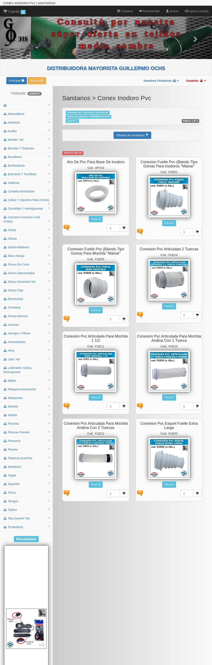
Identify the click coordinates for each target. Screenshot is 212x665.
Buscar (36, 80)
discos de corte (26, 264)
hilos (26, 350)
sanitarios (26, 466)
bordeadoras (26, 165)
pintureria (26, 441)
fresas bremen (26, 316)
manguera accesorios (26, 389)
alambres (26, 122)
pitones (26, 449)
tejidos (26, 509)
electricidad (26, 299)
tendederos (26, 527)
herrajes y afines (26, 333)
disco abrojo (26, 256)
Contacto (125, 11)
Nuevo (172, 11)
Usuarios (196, 80)
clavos (26, 238)
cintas (26, 230)
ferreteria (26, 307)
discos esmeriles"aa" (26, 281)
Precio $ (95, 219)
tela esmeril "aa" (26, 518)
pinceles (26, 423)
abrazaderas (26, 114)
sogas (26, 475)
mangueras (26, 398)
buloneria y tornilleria (26, 174)
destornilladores (26, 247)
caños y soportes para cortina (26, 201)
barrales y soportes (26, 148)
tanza (26, 492)
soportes (26, 484)
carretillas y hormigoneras (26, 208)
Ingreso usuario (197, 11)
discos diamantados (26, 273)
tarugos (26, 501)
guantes (26, 324)
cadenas (26, 182)
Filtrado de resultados (132, 135)
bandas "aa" (26, 139)
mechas (26, 406)
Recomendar (149, 11)
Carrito (14, 11)
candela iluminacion (26, 191)
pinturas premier (26, 432)
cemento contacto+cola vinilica (26, 219)
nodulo (26, 415)
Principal (16, 80)
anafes (26, 131)
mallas (26, 380)
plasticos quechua (26, 458)
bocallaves (26, 157)
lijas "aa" (26, 359)
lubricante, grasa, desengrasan (26, 370)
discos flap (26, 290)
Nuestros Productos (161, 80)
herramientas (26, 342)
